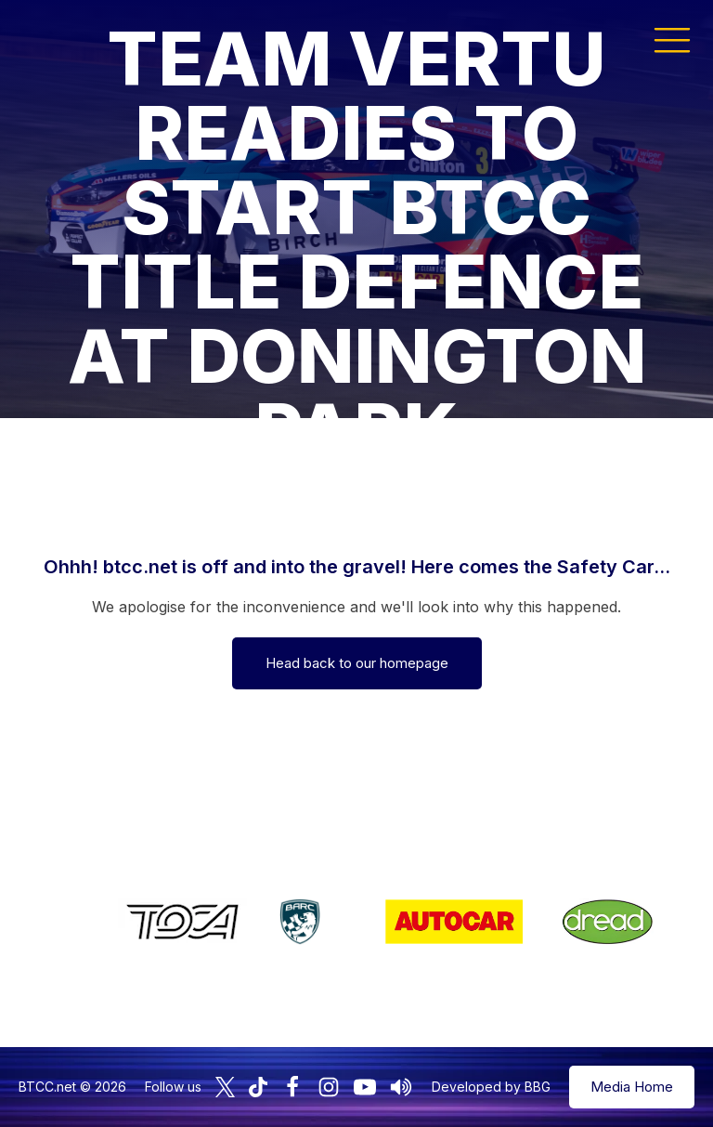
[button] (672, 39)
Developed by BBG (491, 1086)
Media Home (631, 1086)
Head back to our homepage (357, 663)
